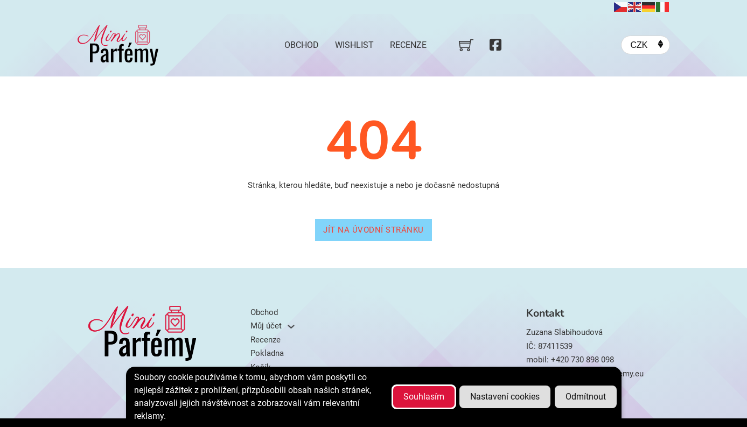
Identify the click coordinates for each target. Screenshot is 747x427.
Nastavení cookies (505, 396)
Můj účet (266, 326)
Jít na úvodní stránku (373, 230)
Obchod (301, 45)
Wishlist (354, 45)
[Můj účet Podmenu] (291, 327)
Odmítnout (586, 396)
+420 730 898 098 (582, 360)
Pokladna (267, 353)
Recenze (408, 45)
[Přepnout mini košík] (466, 45)
